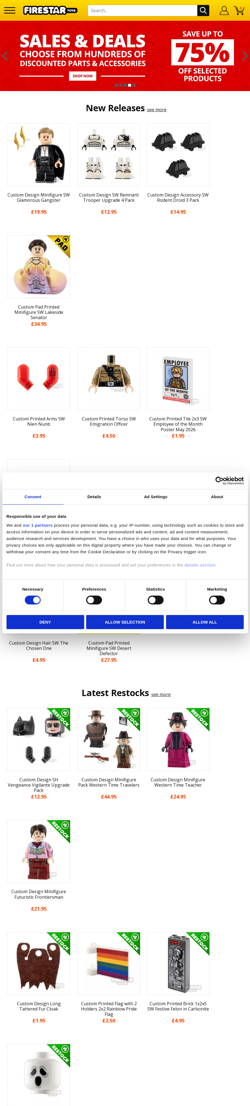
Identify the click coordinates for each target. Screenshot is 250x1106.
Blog (9, 1011)
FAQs (70, 997)
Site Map (13, 1059)
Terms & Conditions (25, 1027)
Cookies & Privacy (22, 1035)
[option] (125, 56)
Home (10, 979)
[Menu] (9, 10)
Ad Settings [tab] (155, 496)
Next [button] (245, 56)
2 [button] (120, 85)
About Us (14, 995)
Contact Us (76, 979)
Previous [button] (5, 56)
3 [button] (125, 85)
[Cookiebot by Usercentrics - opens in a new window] (219, 481)
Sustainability (18, 1051)
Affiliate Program (82, 1048)
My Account (16, 987)
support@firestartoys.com (92, 1007)
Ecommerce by (225, 1100)
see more (156, 110)
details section (200, 564)
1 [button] (116, 85)
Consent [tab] (32, 496)
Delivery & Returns (23, 1019)
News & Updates (21, 1003)
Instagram (158, 1001)
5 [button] (134, 85)
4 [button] (129, 85)
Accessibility (16, 1043)
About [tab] (217, 496)
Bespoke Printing (83, 1030)
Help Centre (77, 989)
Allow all (205, 622)
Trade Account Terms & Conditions (101, 1039)
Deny (45, 622)
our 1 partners (38, 525)
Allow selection (125, 622)
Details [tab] (94, 496)
